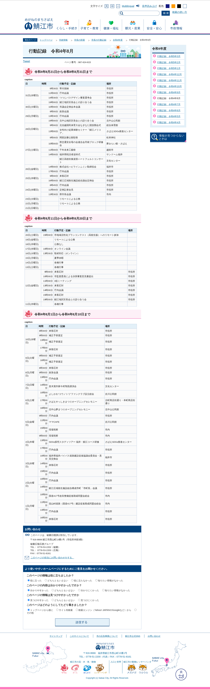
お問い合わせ (154, 636)
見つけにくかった (90, 600)
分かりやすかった (39, 590)
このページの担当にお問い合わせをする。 (52, 557)
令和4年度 (118, 40)
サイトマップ (56, 636)
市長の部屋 (79, 40)
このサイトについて (79, 636)
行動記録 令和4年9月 (168, 92)
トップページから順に (41, 610)
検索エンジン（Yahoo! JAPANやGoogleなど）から (104, 610)
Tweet (26, 61)
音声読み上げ (149, 6)
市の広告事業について (107, 636)
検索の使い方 (179, 12)
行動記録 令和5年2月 (168, 62)
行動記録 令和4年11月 (169, 80)
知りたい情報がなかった (110, 580)
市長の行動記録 (98, 40)
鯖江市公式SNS (132, 636)
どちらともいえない (57, 580)
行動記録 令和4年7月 (168, 104)
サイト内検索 (66, 610)
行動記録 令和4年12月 (169, 74)
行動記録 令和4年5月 (168, 116)
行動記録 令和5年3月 (168, 56)
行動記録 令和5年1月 (168, 68)
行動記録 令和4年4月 (168, 122)
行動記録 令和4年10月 (169, 86)
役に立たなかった (83, 580)
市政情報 (63, 40)
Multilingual (128, 6)
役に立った (36, 580)
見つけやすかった (39, 600)
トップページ (46, 40)
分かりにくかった (90, 590)
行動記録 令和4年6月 (168, 110)
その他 (30, 613)
